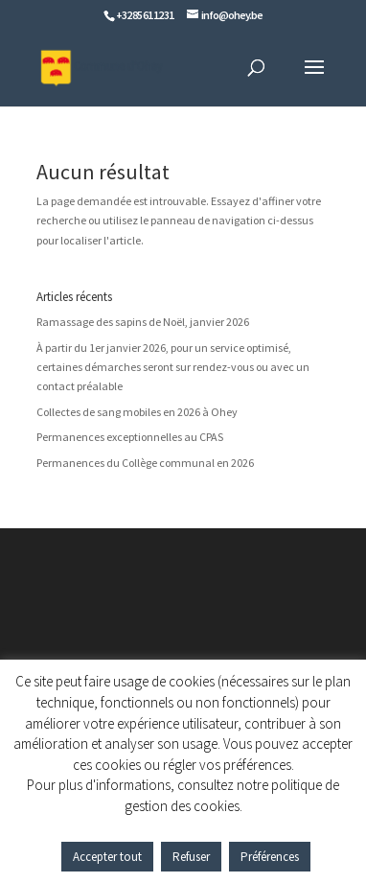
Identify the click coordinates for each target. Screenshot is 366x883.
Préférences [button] (269, 856)
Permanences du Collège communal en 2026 (145, 462)
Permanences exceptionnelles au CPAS (129, 437)
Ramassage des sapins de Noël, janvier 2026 (142, 321)
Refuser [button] (191, 856)
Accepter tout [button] (107, 856)
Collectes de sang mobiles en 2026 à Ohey (137, 412)
